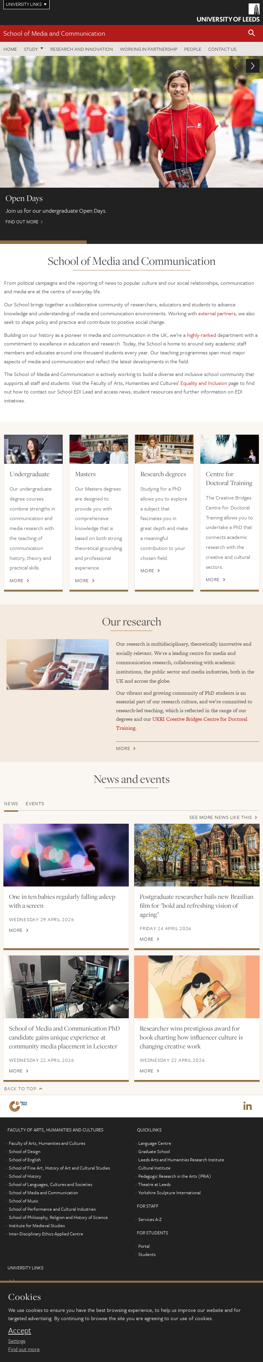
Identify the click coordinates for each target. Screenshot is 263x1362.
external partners (217, 313)
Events (35, 803)
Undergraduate (30, 473)
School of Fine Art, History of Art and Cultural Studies (59, 1168)
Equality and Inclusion (203, 383)
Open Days (43, 242)
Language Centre (154, 1143)
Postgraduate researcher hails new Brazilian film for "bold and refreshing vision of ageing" (196, 905)
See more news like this (220, 817)
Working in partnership (148, 48)
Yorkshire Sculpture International (169, 1192)
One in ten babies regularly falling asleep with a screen (62, 901)
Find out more (131, 143)
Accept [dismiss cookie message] (19, 1330)
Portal (144, 1246)
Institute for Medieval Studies (37, 1225)
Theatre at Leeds (154, 1184)
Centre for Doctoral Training (229, 478)
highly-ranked (201, 335)
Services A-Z (150, 1219)
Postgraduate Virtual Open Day (218, 242)
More (17, 580)
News (11, 803)
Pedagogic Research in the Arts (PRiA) (174, 1176)
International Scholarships (130, 242)
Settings (16, 1341)
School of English (25, 1159)
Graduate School (154, 1151)
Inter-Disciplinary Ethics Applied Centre (46, 1234)
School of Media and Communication (54, 33)
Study (31, 48)
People (192, 48)
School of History (25, 1176)
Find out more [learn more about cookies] (24, 1349)
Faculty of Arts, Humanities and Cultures (47, 1143)
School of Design (24, 1151)
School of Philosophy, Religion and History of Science (58, 1217)
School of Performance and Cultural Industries (52, 1209)
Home (10, 48)
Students (146, 1254)
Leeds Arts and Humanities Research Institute (181, 1159)
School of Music (23, 1201)
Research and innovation (81, 48)
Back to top (20, 1088)
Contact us (222, 48)
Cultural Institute (154, 1168)
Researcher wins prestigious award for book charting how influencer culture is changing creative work (191, 1037)
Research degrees (163, 473)
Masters (85, 473)
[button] (252, 33)
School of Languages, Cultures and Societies (50, 1184)
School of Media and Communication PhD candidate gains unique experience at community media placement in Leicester (64, 1037)
